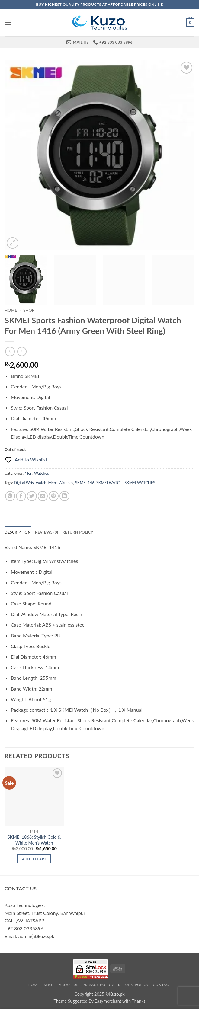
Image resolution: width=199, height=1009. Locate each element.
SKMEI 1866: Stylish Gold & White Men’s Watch (34, 840)
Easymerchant (108, 1001)
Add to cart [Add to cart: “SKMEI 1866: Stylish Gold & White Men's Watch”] (34, 859)
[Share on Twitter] (32, 496)
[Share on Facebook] (21, 496)
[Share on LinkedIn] (64, 496)
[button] (8, 22)
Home (11, 310)
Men (28, 473)
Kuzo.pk (117, 994)
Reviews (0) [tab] (46, 532)
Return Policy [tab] (77, 532)
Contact (162, 984)
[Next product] (9, 351)
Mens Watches (60, 482)
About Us (69, 984)
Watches (41, 473)
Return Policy (133, 984)
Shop (28, 310)
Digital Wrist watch (30, 482)
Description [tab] (18, 532)
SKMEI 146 (85, 482)
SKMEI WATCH (109, 482)
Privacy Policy (98, 984)
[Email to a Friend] (43, 496)
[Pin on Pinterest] (54, 496)
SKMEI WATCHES (139, 482)
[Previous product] (22, 351)
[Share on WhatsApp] (10, 496)
